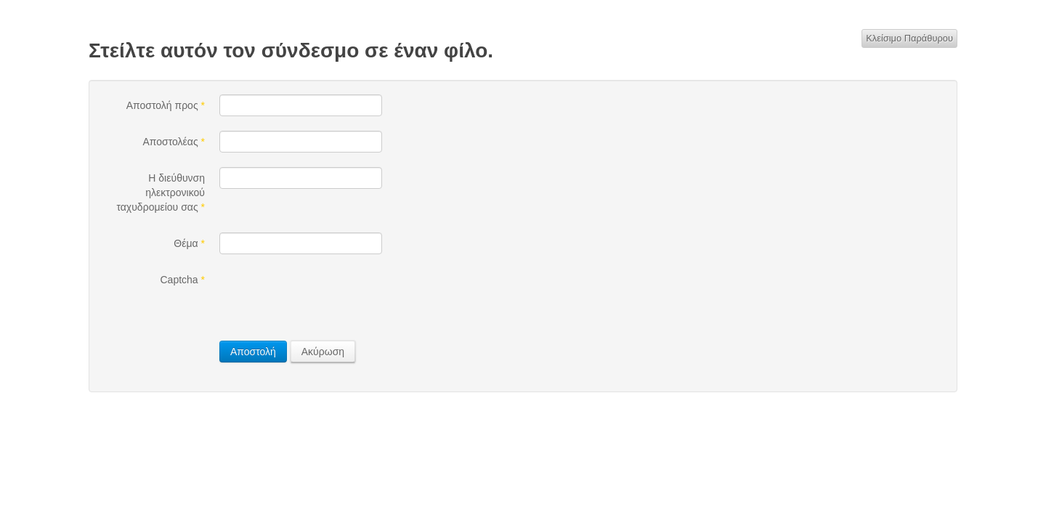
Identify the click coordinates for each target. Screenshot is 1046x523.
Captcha (183, 279)
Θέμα (189, 243)
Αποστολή (253, 351)
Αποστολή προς (165, 105)
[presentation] (329, 297)
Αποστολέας (173, 141)
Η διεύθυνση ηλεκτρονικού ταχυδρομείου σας (160, 192)
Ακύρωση (322, 351)
